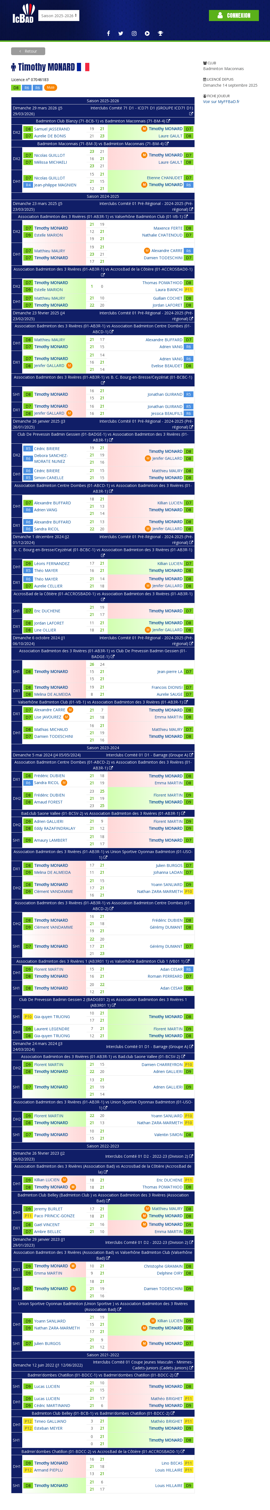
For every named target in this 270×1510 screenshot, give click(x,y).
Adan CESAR (171, 969)
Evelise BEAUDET (167, 365)
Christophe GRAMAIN (163, 1266)
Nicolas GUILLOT (49, 155)
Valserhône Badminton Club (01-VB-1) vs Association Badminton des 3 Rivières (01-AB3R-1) (103, 702)
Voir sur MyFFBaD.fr (221, 101)
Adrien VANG (171, 346)
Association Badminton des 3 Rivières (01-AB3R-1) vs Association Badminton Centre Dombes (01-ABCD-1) (103, 328)
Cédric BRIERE (47, 448)
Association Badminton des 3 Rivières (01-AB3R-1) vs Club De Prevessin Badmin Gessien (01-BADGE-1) (103, 653)
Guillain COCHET (168, 298)
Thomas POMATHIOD (162, 282)
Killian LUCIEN (170, 502)
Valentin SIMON (168, 1134)
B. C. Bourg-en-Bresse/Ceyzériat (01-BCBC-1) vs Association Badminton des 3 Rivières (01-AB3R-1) (103, 552)
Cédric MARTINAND (52, 1405)
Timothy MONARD (166, 128)
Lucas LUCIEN (47, 1386)
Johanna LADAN (168, 872)
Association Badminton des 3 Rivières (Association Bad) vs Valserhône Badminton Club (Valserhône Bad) (103, 1255)
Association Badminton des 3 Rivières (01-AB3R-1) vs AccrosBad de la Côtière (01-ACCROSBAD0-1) (103, 271)
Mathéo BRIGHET (167, 1398)
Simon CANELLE (49, 477)
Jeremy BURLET (48, 1208)
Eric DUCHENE (47, 610)
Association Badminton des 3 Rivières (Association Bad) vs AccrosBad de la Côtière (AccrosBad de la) (102, 1169)
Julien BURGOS (169, 865)
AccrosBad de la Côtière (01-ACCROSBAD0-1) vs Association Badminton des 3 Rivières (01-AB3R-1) (103, 596)
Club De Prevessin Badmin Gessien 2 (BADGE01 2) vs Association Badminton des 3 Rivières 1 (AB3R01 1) (103, 1002)
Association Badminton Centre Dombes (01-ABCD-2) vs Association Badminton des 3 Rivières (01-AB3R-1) (103, 765)
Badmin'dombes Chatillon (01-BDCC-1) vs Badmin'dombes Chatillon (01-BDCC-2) (102, 1375)
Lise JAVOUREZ (47, 717)
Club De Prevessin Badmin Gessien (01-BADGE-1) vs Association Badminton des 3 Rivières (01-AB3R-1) (102, 437)
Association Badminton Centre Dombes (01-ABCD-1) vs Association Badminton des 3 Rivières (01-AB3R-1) (103, 488)
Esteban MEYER (48, 1428)
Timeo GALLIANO (50, 1421)
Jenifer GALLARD (49, 365)
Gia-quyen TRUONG (52, 1016)
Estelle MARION (48, 235)
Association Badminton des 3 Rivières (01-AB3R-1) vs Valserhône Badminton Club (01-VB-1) (103, 216)
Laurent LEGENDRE (51, 1028)
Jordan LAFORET (168, 305)
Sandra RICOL (46, 528)
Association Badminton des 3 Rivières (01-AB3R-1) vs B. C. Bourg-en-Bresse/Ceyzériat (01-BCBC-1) (103, 379)
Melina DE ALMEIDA (52, 694)
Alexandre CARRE (167, 250)
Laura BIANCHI (169, 289)
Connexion (234, 15)
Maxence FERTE (168, 228)
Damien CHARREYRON (162, 1064)
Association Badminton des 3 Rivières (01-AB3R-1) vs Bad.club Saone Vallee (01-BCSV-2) (103, 1056)
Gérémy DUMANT (166, 927)
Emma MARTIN (169, 717)
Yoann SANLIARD (167, 884)
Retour (30, 51)
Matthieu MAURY (49, 250)
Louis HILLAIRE (169, 1470)
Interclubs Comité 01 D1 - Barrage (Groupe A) (149, 754)
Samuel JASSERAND (52, 129)
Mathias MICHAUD (51, 729)
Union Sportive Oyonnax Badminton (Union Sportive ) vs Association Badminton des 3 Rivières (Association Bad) (103, 1306)
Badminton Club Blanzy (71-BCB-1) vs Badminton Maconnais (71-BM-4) (103, 121)
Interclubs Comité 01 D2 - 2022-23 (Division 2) (149, 1156)
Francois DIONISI (167, 687)
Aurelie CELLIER (48, 586)
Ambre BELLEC (47, 1231)
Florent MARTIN (168, 795)
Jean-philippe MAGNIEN (55, 185)
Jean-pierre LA (170, 671)
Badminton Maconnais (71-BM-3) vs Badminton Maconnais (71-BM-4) (103, 143)
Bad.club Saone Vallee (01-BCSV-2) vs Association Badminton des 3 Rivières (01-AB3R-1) (103, 813)
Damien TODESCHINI (163, 257)
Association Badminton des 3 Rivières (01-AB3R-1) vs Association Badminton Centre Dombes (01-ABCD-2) (103, 905)
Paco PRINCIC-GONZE (54, 1215)
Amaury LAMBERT (50, 840)
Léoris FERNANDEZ (52, 563)
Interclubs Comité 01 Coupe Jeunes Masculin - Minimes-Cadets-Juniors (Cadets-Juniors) (143, 1364)
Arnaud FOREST (48, 802)
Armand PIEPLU (48, 1470)
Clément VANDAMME (53, 891)
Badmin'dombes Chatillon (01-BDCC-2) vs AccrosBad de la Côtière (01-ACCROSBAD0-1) (103, 1451)
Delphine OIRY (170, 1273)
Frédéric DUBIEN (49, 775)
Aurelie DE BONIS (50, 135)
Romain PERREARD (165, 976)
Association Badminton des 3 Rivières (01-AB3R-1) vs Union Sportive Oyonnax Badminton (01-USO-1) (103, 854)
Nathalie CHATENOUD (162, 235)
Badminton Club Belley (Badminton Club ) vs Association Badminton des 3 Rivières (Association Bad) (103, 1197)
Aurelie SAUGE (170, 694)
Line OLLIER (45, 630)
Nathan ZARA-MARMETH (160, 891)
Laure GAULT (170, 135)
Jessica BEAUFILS (167, 413)
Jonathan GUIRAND (165, 394)
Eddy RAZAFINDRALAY (54, 828)
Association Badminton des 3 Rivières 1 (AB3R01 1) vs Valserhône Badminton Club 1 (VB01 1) (103, 961)
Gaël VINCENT (47, 1224)
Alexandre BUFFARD (164, 339)
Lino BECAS (172, 1463)
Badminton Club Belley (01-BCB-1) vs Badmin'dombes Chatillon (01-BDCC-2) (103, 1413)
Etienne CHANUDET (165, 177)
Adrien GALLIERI (48, 821)
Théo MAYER (46, 570)
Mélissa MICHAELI (50, 162)
